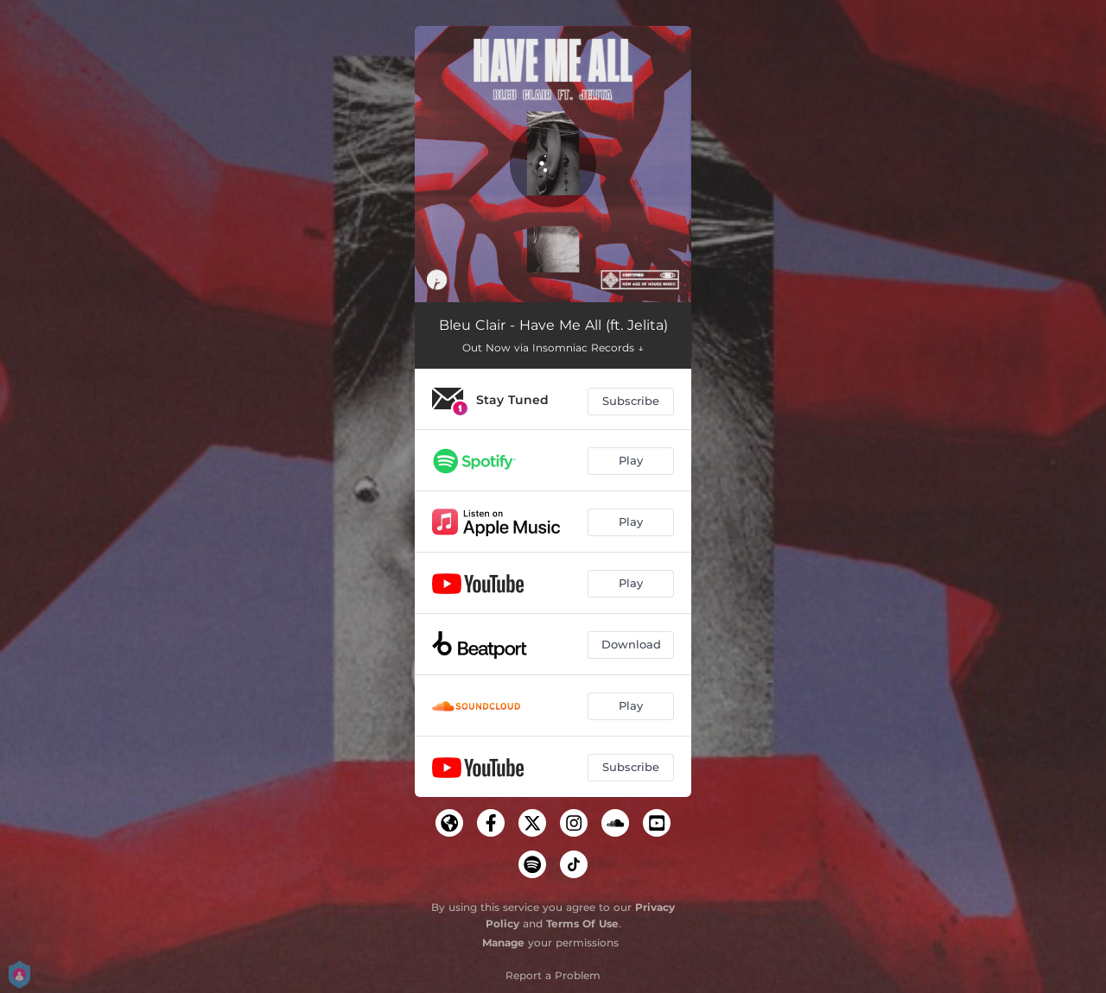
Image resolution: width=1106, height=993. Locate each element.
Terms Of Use (582, 923)
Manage (503, 942)
